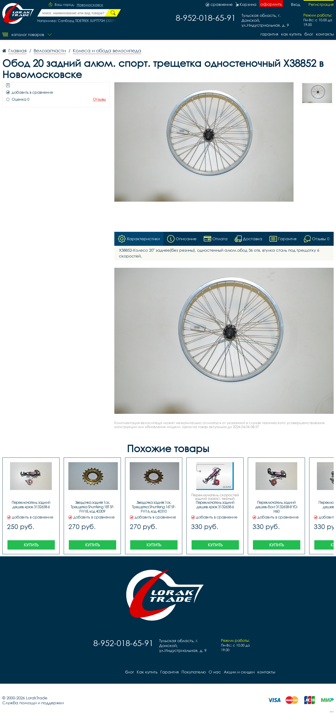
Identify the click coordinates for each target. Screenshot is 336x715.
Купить (31, 544)
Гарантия (269, 34)
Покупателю (194, 671)
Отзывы (99, 99)
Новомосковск (90, 5)
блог (308, 34)
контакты (325, 34)
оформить (271, 4)
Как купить (291, 34)
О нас (215, 671)
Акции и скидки (239, 671)
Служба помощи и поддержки (33, 702)
